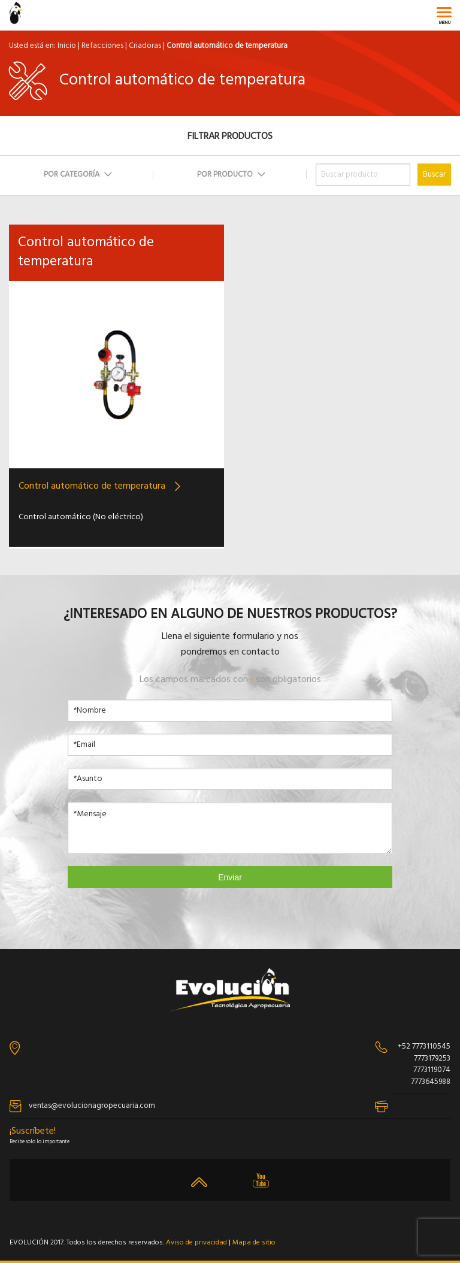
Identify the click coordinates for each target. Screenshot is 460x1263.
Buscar (434, 174)
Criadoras (145, 46)
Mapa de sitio (254, 1243)
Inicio (67, 46)
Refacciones (102, 46)
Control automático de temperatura (92, 486)
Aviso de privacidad (196, 1243)
